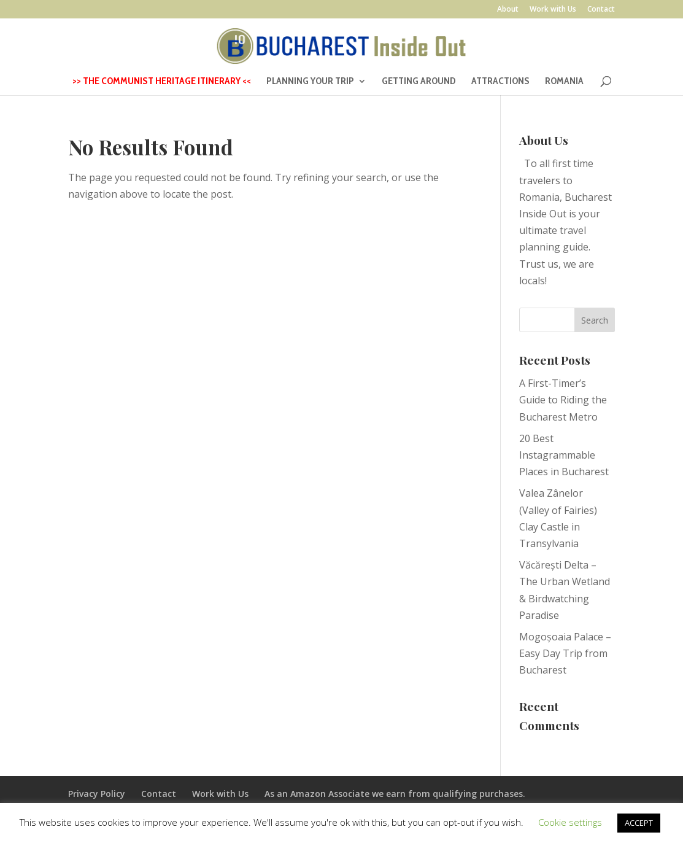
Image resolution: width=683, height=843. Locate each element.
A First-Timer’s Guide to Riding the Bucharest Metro (563, 399)
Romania (564, 82)
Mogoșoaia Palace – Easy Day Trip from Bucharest (565, 653)
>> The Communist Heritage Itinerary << (161, 82)
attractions (500, 82)
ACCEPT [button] (639, 822)
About (508, 10)
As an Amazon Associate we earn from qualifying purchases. (394, 793)
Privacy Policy (96, 793)
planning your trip (310, 82)
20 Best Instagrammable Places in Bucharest (564, 455)
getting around (419, 82)
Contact (601, 10)
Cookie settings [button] (570, 822)
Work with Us (553, 10)
